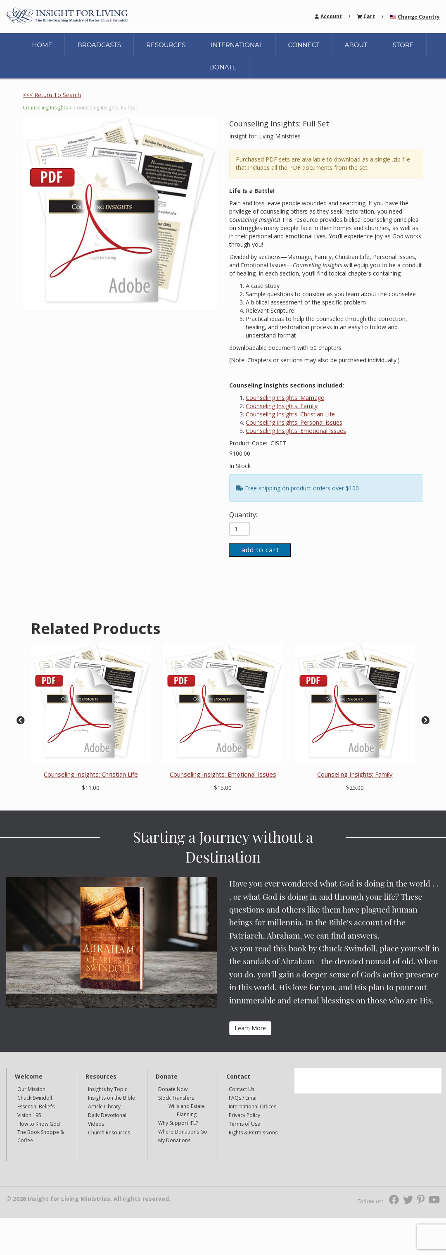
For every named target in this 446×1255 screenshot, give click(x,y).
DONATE (222, 67)
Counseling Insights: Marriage (285, 398)
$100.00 (239, 453)
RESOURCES (165, 45)
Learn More (250, 1028)
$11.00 (91, 788)
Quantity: (243, 514)
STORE (403, 45)
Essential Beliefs (36, 1106)
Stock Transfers (176, 1097)
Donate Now (172, 1089)
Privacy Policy (244, 1115)
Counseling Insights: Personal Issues (294, 422)
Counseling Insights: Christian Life (290, 414)
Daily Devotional (107, 1115)
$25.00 (355, 788)
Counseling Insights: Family (282, 406)
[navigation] (331, 16)
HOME (42, 45)
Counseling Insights (45, 107)
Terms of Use (244, 1123)
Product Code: (249, 443)
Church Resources (109, 1132)
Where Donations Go (182, 1131)
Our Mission (31, 1089)
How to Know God (38, 1123)
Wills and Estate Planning (186, 1110)
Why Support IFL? (178, 1123)
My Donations (174, 1140)
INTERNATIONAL (237, 45)
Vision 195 (29, 1115)
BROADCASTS (99, 45)
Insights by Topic (107, 1089)
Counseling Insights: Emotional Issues (296, 431)
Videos (96, 1123)
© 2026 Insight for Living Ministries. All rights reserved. (88, 1199)
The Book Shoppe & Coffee (40, 1136)
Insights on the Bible (111, 1097)
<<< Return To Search (52, 95)
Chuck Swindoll (34, 1097)
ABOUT (356, 45)
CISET (278, 443)
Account (331, 16)
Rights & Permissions (253, 1132)
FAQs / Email (243, 1097)
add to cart (260, 549)
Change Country (419, 16)
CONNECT (304, 45)
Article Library (104, 1106)
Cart (369, 16)
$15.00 (223, 788)
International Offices (252, 1106)
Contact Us (241, 1089)
